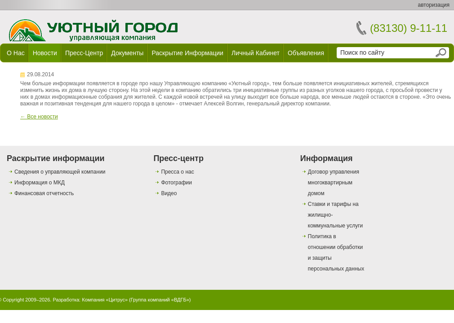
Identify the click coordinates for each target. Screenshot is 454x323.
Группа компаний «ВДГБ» (160, 299)
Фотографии (176, 182)
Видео (169, 193)
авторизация (434, 5)
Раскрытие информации (187, 53)
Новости (45, 53)
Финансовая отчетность (44, 193)
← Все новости (39, 116)
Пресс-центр (84, 53)
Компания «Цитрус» (105, 299)
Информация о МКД (39, 182)
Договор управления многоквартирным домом (333, 182)
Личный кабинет (255, 53)
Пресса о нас (177, 172)
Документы (127, 53)
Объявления (306, 53)
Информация (326, 158)
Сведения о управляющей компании (60, 172)
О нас (16, 53)
